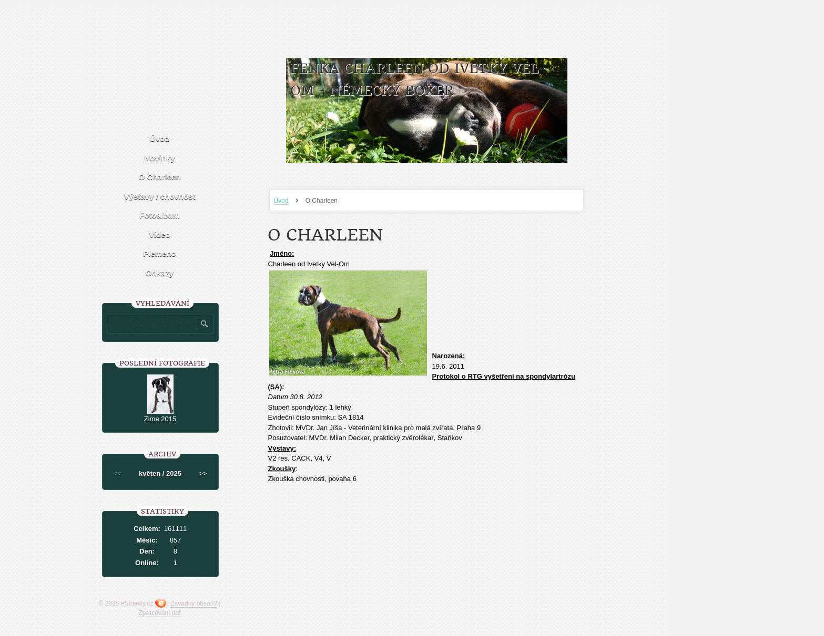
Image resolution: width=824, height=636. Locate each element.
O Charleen (159, 176)
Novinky (159, 157)
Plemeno (159, 253)
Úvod (281, 200)
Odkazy (160, 272)
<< (117, 473)
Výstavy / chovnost (160, 196)
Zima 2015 (160, 419)
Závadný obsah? (193, 603)
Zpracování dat (159, 613)
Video (159, 234)
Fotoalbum (159, 215)
